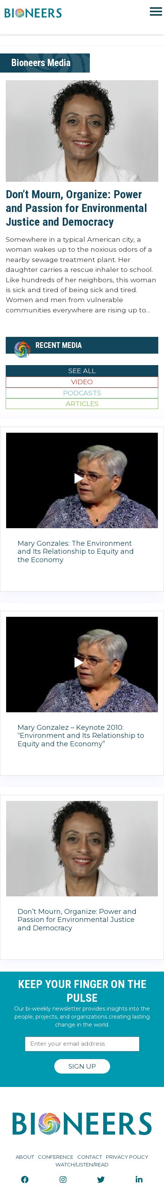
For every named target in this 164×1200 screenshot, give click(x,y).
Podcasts (82, 393)
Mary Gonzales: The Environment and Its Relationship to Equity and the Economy (76, 551)
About (25, 1157)
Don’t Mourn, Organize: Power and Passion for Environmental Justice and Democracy (76, 208)
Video (82, 382)
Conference (55, 1157)
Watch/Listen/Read (82, 1164)
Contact (89, 1157)
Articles (82, 403)
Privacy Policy (127, 1157)
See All (82, 371)
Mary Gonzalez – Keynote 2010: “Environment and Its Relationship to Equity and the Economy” (81, 735)
